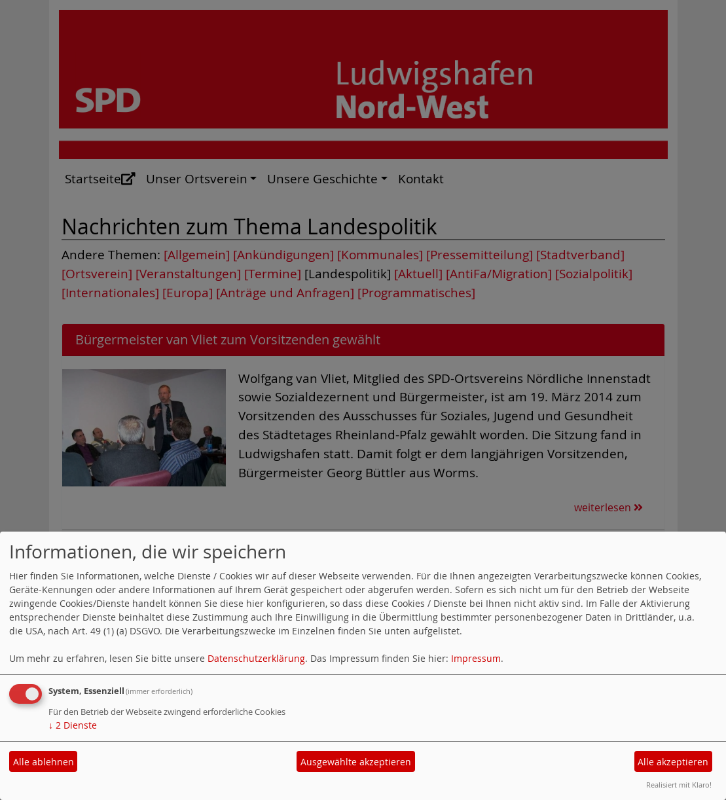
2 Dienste (72, 725)
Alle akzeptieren (673, 761)
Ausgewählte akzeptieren (355, 761)
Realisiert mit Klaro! (679, 785)
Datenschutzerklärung (256, 658)
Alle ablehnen (43, 761)
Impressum (476, 658)
